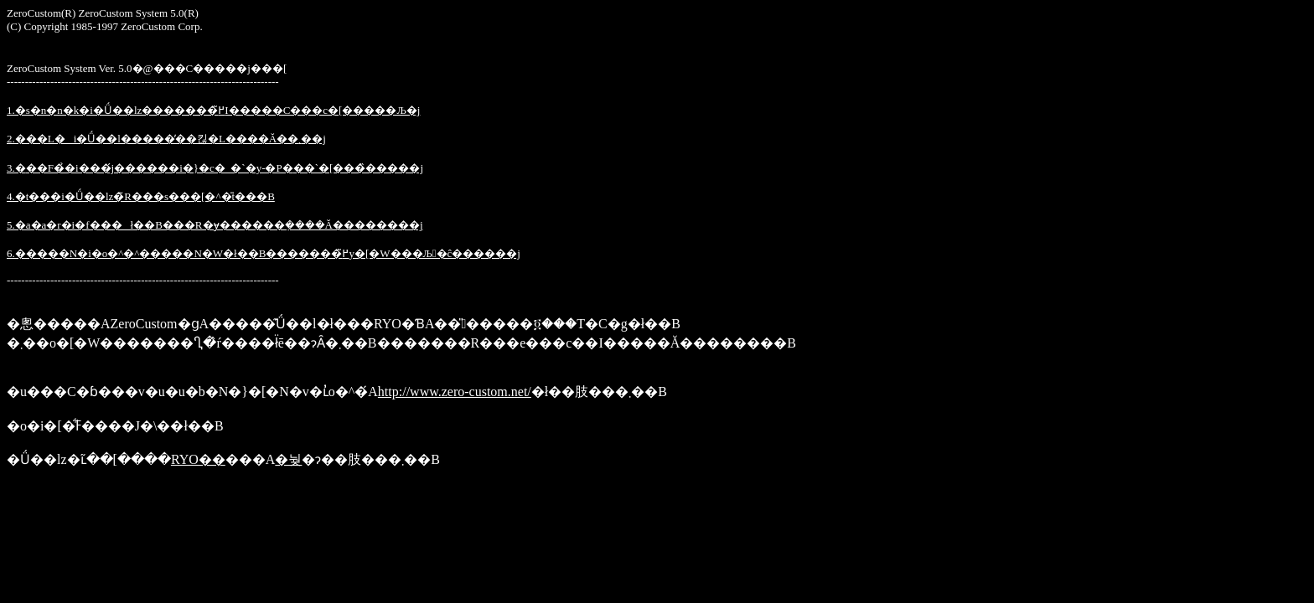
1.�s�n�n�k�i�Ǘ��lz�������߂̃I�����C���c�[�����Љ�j (213, 110)
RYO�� (198, 459)
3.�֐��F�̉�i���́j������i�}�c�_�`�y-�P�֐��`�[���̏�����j (215, 168)
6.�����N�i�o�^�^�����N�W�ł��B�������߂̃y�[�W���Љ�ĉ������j (263, 253)
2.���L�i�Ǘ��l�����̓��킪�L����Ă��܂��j (166, 138)
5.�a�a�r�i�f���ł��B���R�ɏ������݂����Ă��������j (215, 225)
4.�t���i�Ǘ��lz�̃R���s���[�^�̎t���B (141, 196)
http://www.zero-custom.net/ (454, 391)
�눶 (288, 459)
